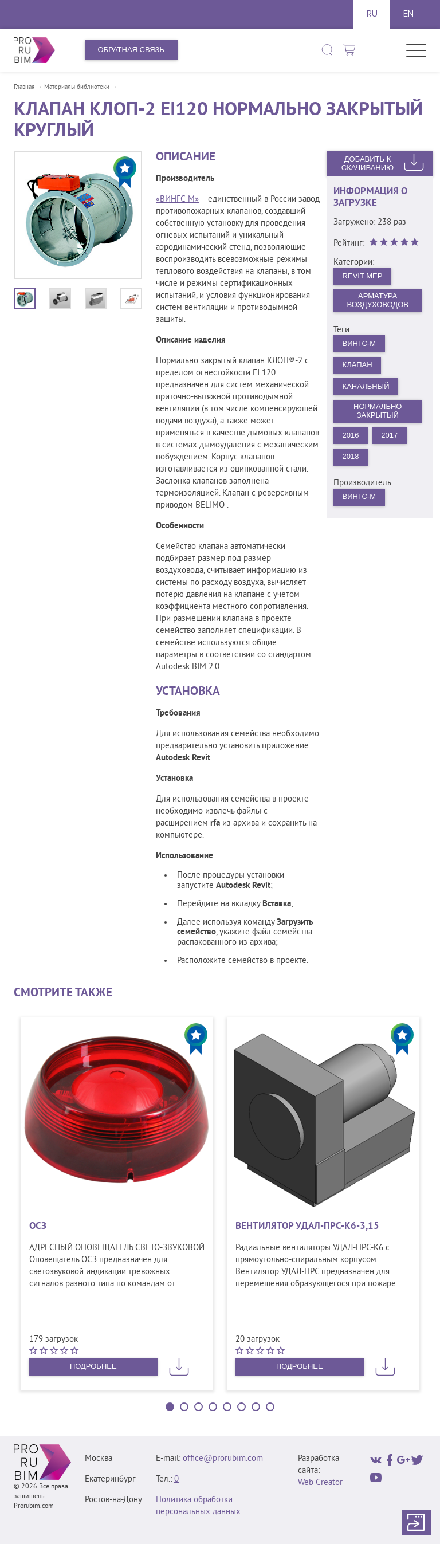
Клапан (357, 364)
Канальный (366, 386)
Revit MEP (363, 276)
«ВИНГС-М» (177, 199)
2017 (389, 435)
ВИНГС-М (359, 343)
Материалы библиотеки (76, 87)
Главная (24, 87)
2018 (351, 456)
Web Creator (320, 1483)
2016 (351, 435)
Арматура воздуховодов (377, 300)
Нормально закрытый (377, 410)
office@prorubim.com (223, 1458)
